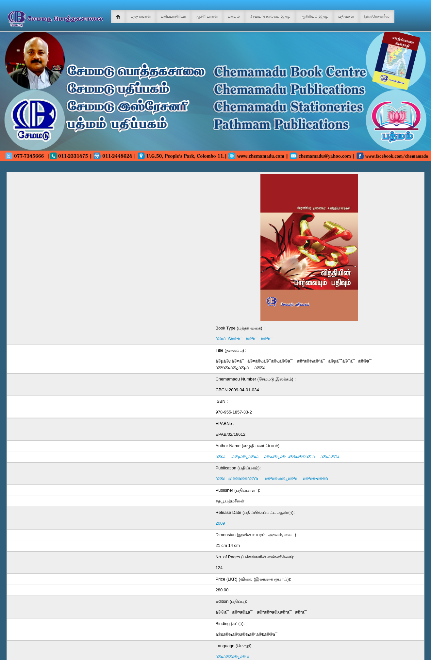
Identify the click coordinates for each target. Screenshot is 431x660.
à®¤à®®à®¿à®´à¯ (235, 656)
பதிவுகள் (346, 16)
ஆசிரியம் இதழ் (314, 16)
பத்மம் (234, 16)
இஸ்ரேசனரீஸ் (377, 16)
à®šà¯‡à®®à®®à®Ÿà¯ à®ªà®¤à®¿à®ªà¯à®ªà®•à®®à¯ (275, 478)
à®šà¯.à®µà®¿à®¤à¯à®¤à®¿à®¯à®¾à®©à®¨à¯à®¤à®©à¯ (280, 456)
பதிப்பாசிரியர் (173, 16)
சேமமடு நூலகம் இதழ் (270, 16)
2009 (220, 523)
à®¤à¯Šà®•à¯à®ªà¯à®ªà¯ (246, 338)
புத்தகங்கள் (140, 16)
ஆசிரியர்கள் (207, 16)
